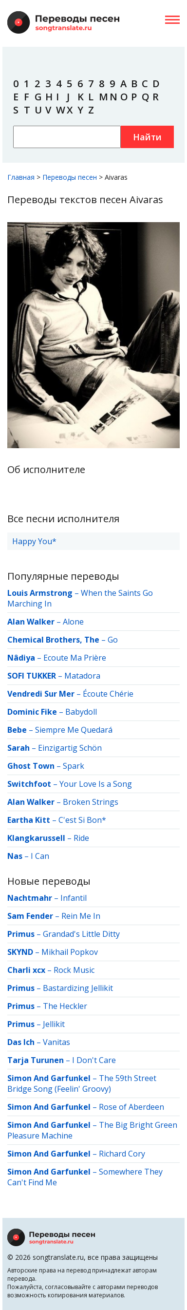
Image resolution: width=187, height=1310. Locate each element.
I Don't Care (94, 1060)
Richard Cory (122, 1153)
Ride (81, 838)
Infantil (73, 897)
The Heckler (65, 1006)
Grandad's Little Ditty (81, 934)
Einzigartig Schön (70, 747)
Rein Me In (80, 916)
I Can (40, 856)
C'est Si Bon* (82, 820)
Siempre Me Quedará (73, 729)
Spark (73, 765)
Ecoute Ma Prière (74, 657)
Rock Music (74, 970)
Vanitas (56, 1042)
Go (113, 639)
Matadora (82, 675)
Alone (73, 621)
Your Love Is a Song (95, 783)
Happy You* (34, 541)
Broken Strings (90, 802)
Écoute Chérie (108, 693)
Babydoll (81, 711)
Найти (147, 137)
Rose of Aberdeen (131, 1106)
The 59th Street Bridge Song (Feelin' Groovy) (81, 1083)
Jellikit (54, 1024)
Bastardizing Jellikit (78, 988)
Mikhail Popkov (69, 952)
